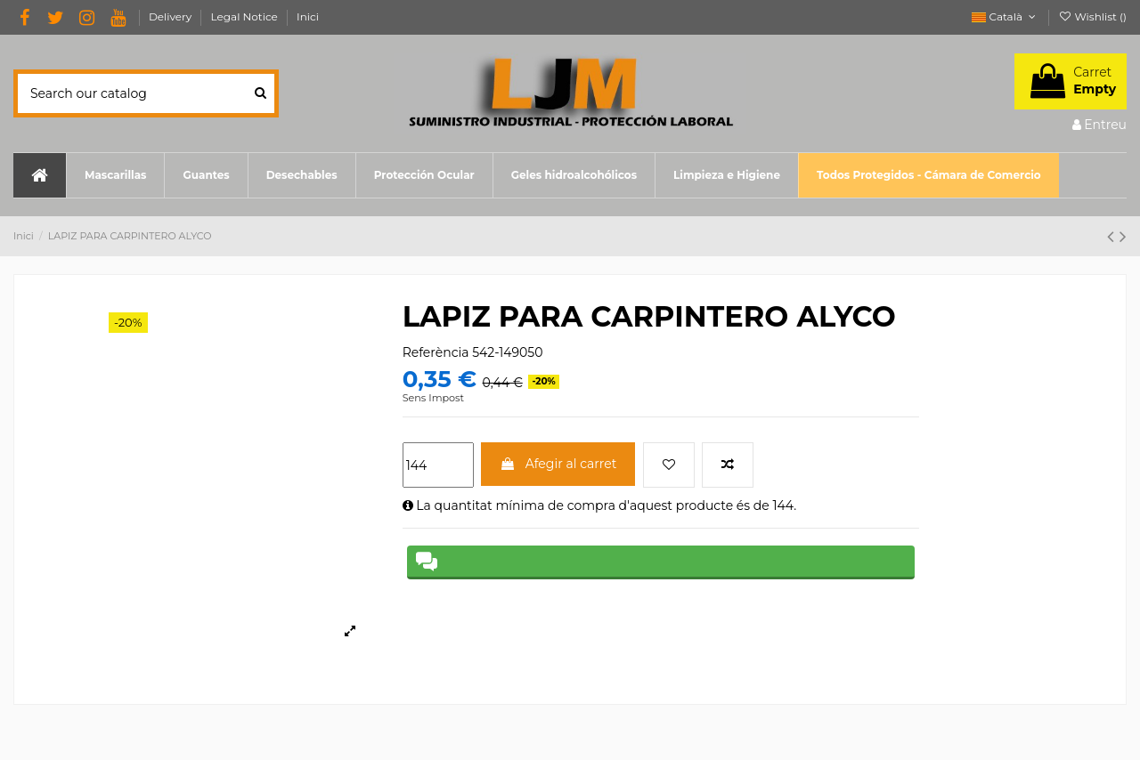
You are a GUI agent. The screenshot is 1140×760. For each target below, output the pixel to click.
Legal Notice (246, 16)
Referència (436, 352)
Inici (308, 16)
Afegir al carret (558, 464)
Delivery (172, 16)
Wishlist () (1092, 16)
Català (1005, 16)
